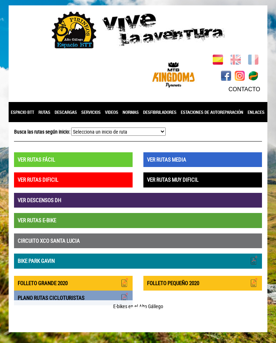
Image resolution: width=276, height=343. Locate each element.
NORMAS (131, 112)
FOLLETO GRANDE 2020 (73, 282)
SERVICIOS (91, 112)
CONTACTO (244, 89)
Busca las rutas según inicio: (42, 131)
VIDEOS (111, 112)
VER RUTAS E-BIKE (37, 220)
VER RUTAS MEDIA (166, 159)
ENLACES (256, 112)
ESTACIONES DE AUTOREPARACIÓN (212, 112)
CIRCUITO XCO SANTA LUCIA (49, 240)
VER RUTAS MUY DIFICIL (172, 179)
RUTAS (44, 112)
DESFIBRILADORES (159, 112)
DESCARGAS (66, 112)
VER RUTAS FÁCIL (36, 159)
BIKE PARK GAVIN (138, 260)
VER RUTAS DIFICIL (38, 179)
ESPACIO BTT (22, 112)
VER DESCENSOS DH (39, 200)
